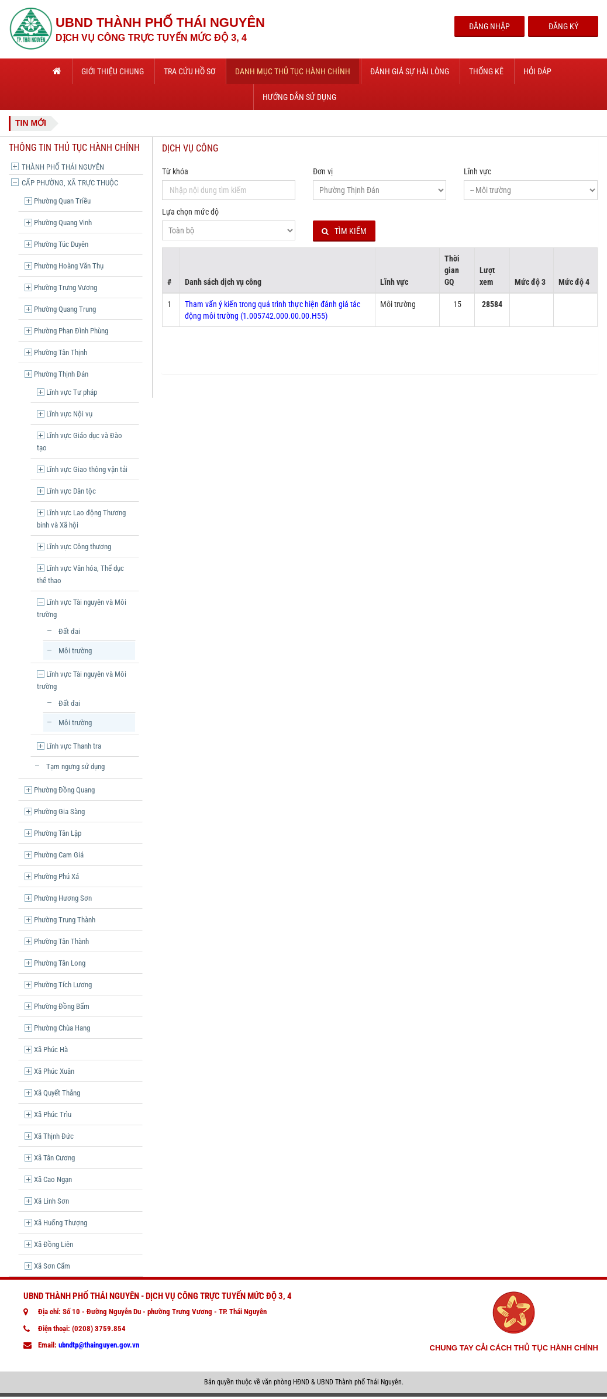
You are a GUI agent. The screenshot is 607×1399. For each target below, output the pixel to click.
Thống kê (486, 71)
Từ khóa (175, 171)
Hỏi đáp (537, 71)
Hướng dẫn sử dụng (299, 97)
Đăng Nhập (489, 26)
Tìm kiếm (344, 231)
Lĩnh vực (477, 171)
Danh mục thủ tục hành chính (292, 71)
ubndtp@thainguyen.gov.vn (98, 1345)
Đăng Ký (563, 26)
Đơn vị (323, 171)
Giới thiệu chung (112, 71)
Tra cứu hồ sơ (189, 71)
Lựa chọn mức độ (190, 211)
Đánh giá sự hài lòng (409, 71)
